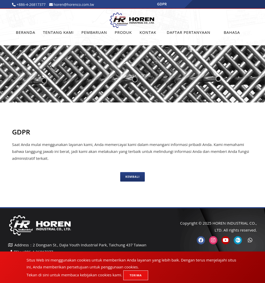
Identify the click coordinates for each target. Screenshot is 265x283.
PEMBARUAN (94, 32)
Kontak (147, 32)
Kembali (132, 177)
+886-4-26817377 (31, 4)
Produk (123, 32)
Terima (136, 275)
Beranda (25, 32)
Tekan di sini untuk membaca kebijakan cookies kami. (74, 274)
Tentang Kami (58, 32)
